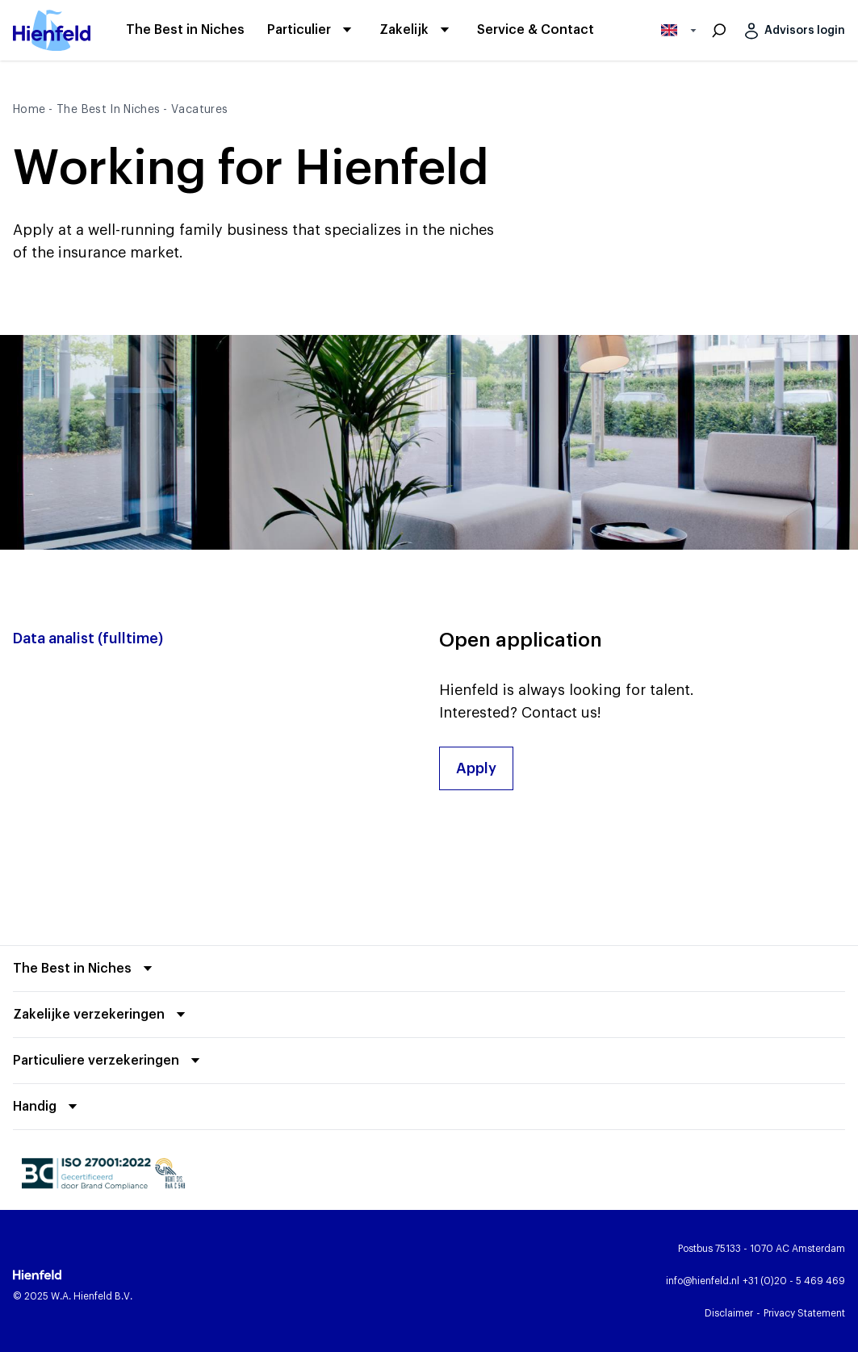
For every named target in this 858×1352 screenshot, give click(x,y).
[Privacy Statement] (804, 1313)
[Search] (719, 31)
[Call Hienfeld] (794, 1281)
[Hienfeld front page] (51, 30)
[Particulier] (299, 30)
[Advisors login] (792, 31)
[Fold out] (85, 968)
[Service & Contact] (535, 30)
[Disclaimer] (729, 1313)
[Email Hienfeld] (702, 1281)
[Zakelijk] (404, 30)
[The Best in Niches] (185, 30)
